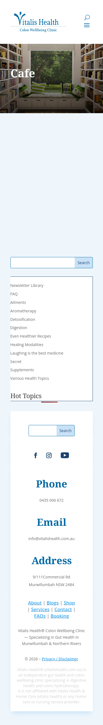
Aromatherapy (23, 310)
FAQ (14, 293)
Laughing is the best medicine (36, 353)
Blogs (53, 603)
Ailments (18, 302)
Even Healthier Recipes (30, 336)
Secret (16, 361)
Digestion (18, 327)
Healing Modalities (26, 344)
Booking (60, 616)
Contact (63, 609)
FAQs (40, 616)
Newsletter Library (26, 285)
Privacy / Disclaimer (60, 658)
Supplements (22, 369)
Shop (69, 603)
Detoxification (22, 319)
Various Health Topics (29, 378)
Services (40, 609)
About (35, 603)
